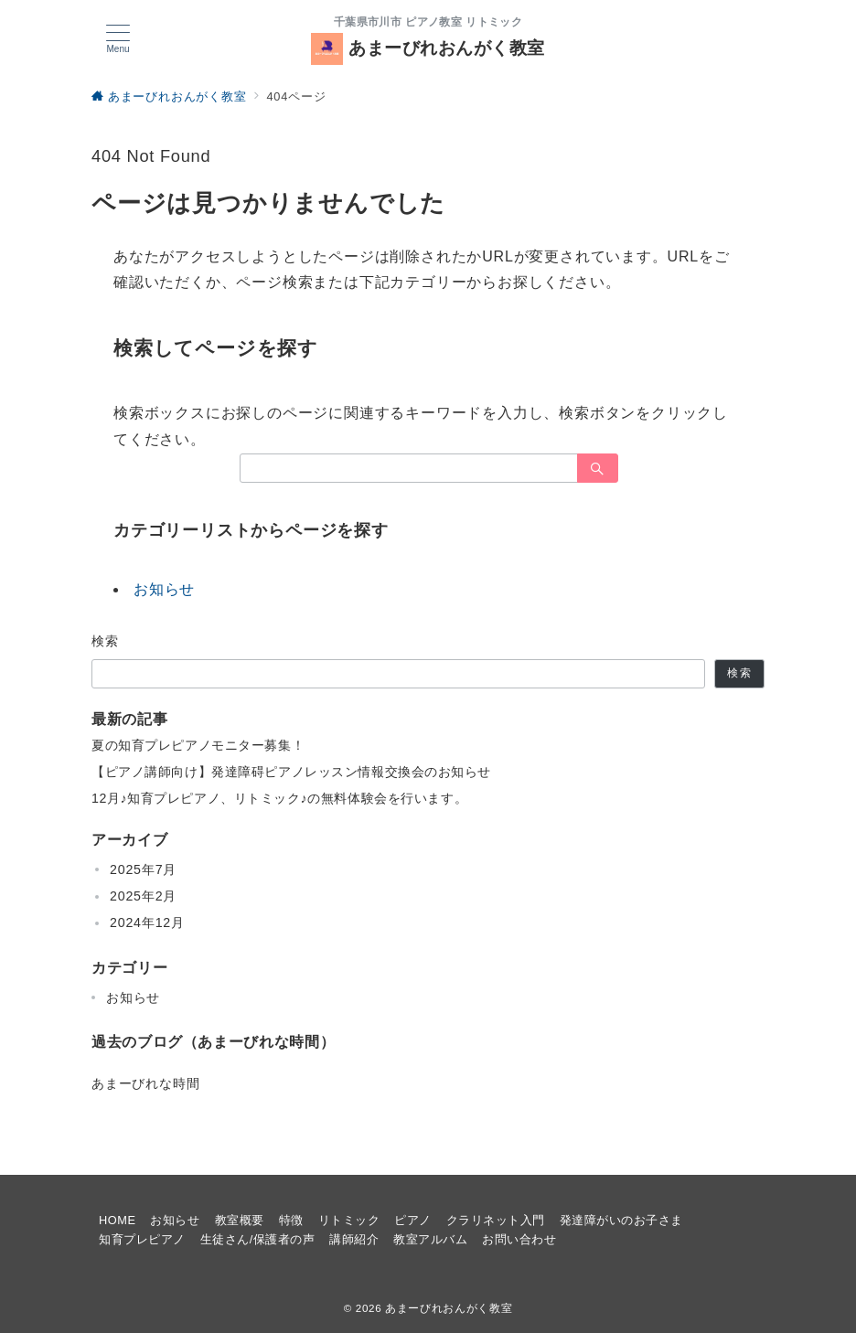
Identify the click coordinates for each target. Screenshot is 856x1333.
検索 (105, 641)
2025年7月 (143, 869)
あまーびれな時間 (145, 1083)
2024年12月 (147, 922)
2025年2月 (143, 896)
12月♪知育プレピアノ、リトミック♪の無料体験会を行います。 (279, 798)
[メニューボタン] (117, 39)
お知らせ (164, 589)
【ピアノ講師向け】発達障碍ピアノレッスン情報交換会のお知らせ (291, 771)
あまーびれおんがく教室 (427, 48)
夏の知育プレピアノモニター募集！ (198, 745)
